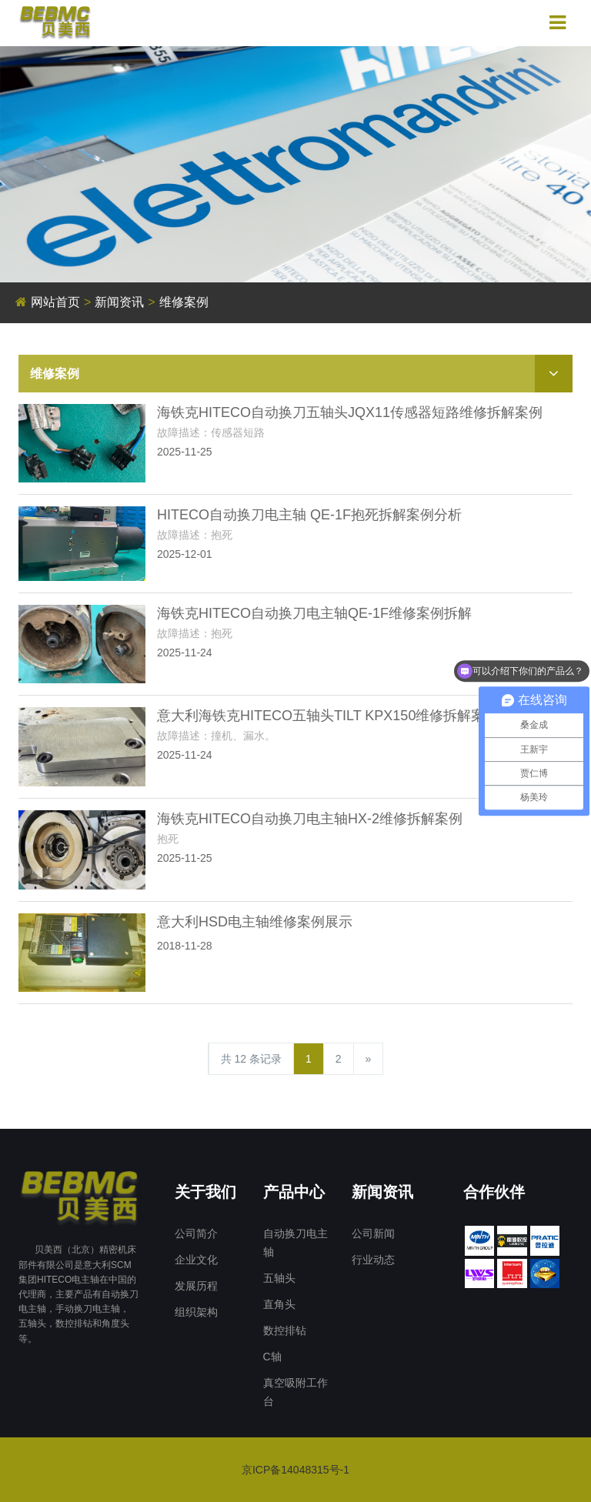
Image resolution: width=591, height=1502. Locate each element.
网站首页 (55, 302)
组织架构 (196, 1312)
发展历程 (196, 1286)
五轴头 (279, 1278)
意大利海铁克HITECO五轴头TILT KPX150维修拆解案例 (328, 715)
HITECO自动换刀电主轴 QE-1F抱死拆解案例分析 (309, 514)
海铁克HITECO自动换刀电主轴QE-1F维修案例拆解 (314, 613)
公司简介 (196, 1233)
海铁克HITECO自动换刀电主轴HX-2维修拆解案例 (309, 818)
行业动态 (373, 1259)
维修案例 (184, 302)
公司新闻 (373, 1233)
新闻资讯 (119, 302)
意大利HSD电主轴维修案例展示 (254, 922)
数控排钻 (284, 1330)
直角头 (279, 1304)
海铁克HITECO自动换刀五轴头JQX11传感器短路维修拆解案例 (350, 412)
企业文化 (196, 1259)
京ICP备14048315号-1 (295, 1470)
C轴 (272, 1356)
